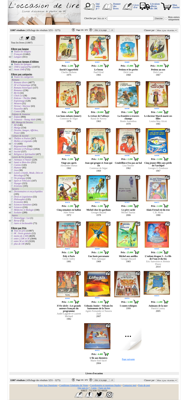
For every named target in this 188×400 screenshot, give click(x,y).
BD (15, 125)
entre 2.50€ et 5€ (22, 238)
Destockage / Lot (22, 218)
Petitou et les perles (128, 69)
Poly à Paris (69, 256)
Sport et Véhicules (22, 180)
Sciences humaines (22, 204)
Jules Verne (68, 212)
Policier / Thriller (22, 98)
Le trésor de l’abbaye (98, 116)
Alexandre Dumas (68, 165)
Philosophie (19, 199)
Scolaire (18, 212)
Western (17, 103)
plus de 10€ (19, 244)
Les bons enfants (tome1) (68, 116)
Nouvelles (18, 108)
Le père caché (128, 210)
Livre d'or (136, 6)
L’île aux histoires (98, 358)
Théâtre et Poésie (22, 138)
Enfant (17, 117)
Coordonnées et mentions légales (105, 385)
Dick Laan (128, 72)
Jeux (16, 170)
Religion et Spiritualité (24, 154)
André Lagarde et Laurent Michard (69, 314)
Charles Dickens (68, 72)
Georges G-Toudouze (158, 168)
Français (18, 54)
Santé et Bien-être (22, 162)
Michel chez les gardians (98, 210)
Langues (18, 57)
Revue (17, 220)
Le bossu (98, 69)
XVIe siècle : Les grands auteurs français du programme (69, 308)
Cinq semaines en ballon (69, 210)
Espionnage (19, 101)
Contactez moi (129, 385)
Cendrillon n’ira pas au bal (128, 163)
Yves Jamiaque (99, 259)
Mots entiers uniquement (174, 18)
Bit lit (16, 93)
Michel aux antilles (128, 256)
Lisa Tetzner (128, 165)
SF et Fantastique (22, 85)
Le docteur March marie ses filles (158, 117)
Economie (18, 202)
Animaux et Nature (22, 159)
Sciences (18, 207)
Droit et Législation (23, 196)
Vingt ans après (69, 163)
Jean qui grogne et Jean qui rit (98, 164)
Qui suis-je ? (98, 6)
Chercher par (90, 18)
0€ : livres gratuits (22, 233)
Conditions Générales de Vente (73, 385)
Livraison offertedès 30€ (155, 6)
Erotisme (18, 186)
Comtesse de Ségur (69, 118)
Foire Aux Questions (47, 385)
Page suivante (128, 359)
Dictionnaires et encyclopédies (28, 191)
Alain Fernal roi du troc (158, 210)
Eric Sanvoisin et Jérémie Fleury (158, 262)
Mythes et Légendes (23, 141)
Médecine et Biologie (24, 210)
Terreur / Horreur (22, 106)
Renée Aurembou (128, 121)
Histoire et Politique (23, 149)
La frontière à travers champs (128, 117)
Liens (94, 388)
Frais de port (144, 385)
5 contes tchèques (128, 306)
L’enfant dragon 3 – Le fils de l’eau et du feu (158, 257)
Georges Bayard (98, 212)
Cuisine (17, 165)
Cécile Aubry (69, 259)
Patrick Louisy (158, 308)
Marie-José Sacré (99, 360)
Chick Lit (18, 95)
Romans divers (21, 82)
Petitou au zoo (158, 69)
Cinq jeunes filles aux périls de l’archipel (158, 164)
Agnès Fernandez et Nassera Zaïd (98, 312)
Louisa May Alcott (158, 121)
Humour (18, 167)
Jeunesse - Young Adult (24, 119)
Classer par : (150, 30)
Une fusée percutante (98, 256)
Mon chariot (176, 6)
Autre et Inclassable (23, 223)
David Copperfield (69, 69)
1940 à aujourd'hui (23, 67)
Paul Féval (99, 72)
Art (15, 143)
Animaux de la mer (158, 306)
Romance (18, 90)
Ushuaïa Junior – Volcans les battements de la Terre (98, 307)
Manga (17, 127)
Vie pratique (19, 178)
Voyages (17, 183)
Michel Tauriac (128, 212)
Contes (17, 111)
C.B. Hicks (158, 212)
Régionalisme (20, 146)
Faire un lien (104, 388)
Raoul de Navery (98, 118)
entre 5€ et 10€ (21, 241)
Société (17, 151)
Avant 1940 (19, 69)
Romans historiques (23, 87)
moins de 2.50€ (21, 236)
